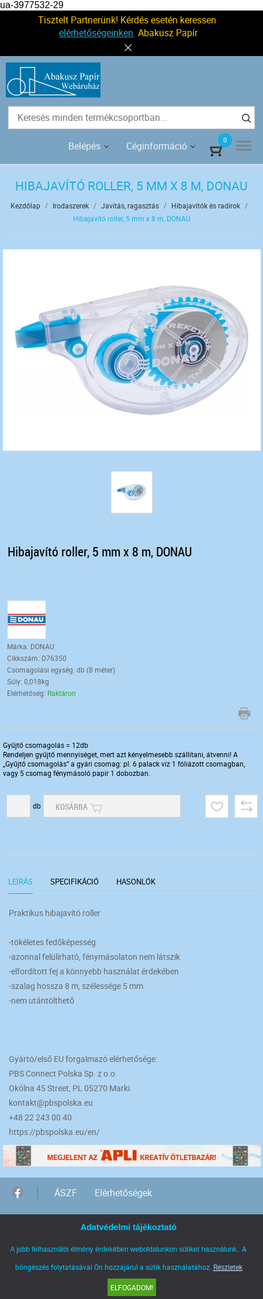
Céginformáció (156, 146)
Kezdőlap (25, 205)
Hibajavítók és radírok (205, 205)
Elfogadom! (131, 1287)
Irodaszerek (71, 205)
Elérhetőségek (123, 1192)
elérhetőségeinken (96, 32)
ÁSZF (65, 1192)
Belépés (84, 146)
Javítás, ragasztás (130, 205)
